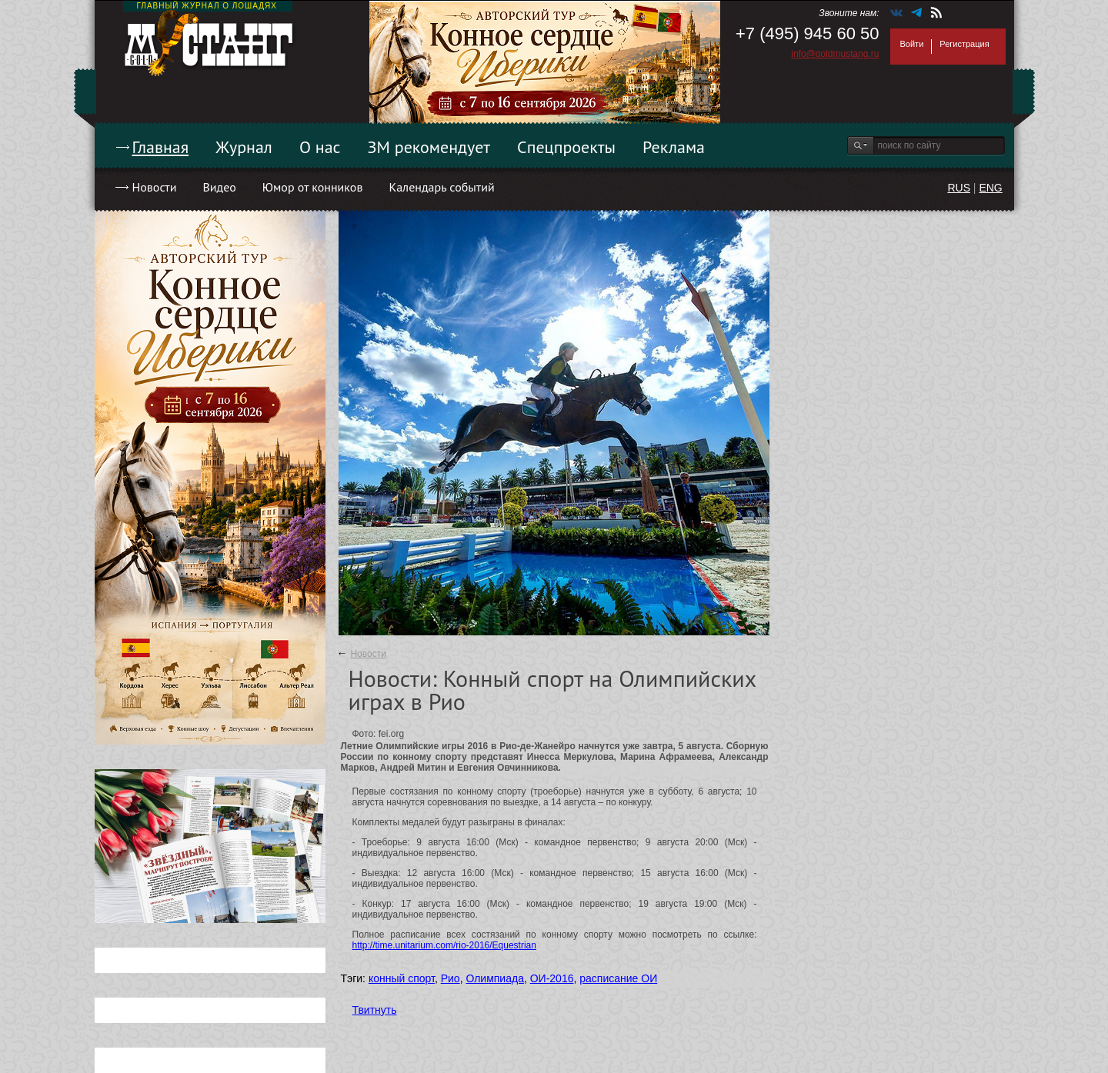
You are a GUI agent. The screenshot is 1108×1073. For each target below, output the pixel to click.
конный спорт (402, 978)
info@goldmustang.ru (835, 53)
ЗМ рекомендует (429, 147)
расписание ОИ (618, 978)
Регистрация (964, 43)
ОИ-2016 (552, 978)
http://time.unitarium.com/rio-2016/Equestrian (444, 945)
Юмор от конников (312, 187)
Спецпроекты (566, 147)
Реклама (673, 147)
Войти (912, 43)
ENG (990, 188)
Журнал (243, 147)
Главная (160, 147)
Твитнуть (374, 1010)
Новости (154, 187)
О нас (320, 147)
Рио (450, 978)
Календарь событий (441, 187)
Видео (218, 187)
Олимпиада (495, 978)
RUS (958, 188)
